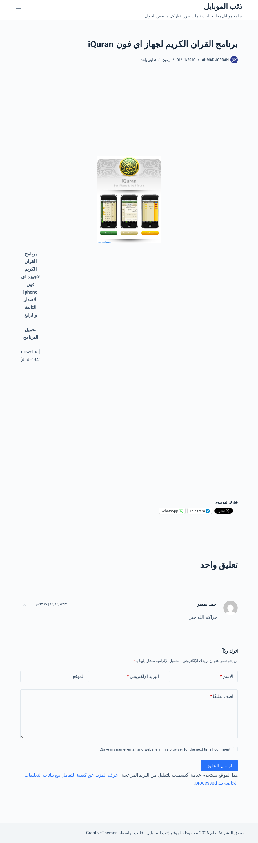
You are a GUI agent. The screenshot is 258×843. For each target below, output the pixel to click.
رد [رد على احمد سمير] (24, 604)
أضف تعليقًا (221, 696)
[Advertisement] (149, 115)
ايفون (166, 60)
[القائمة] (18, 10)
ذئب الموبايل (223, 6)
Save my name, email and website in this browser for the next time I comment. (165, 749)
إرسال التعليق (219, 765)
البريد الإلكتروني (143, 676)
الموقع (79, 676)
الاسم (226, 676)
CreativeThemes (102, 832)
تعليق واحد (148, 60)
